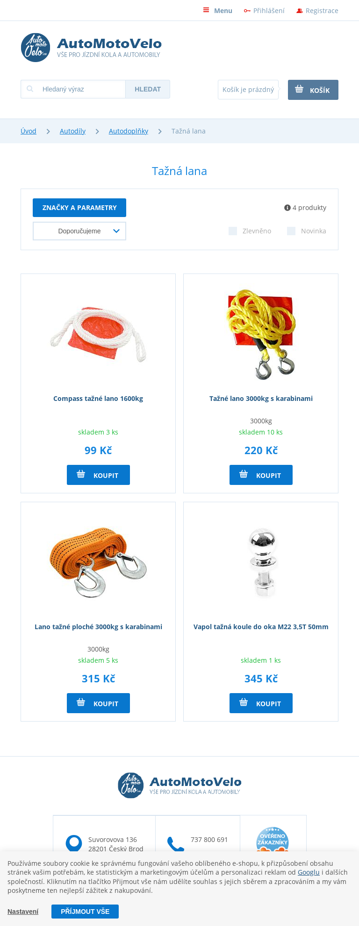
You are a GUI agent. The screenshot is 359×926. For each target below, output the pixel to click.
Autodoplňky (128, 130)
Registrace (322, 10)
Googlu (309, 872)
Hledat (148, 89)
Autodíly (73, 130)
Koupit (97, 474)
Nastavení (22, 911)
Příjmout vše (85, 911)
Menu (217, 10)
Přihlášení (269, 10)
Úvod (28, 130)
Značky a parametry (80, 207)
